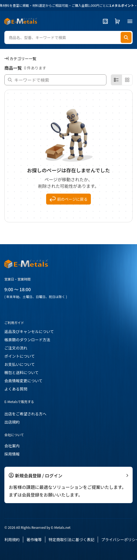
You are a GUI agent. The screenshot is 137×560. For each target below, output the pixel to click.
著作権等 (34, 539)
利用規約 (12, 539)
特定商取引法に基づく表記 (71, 539)
